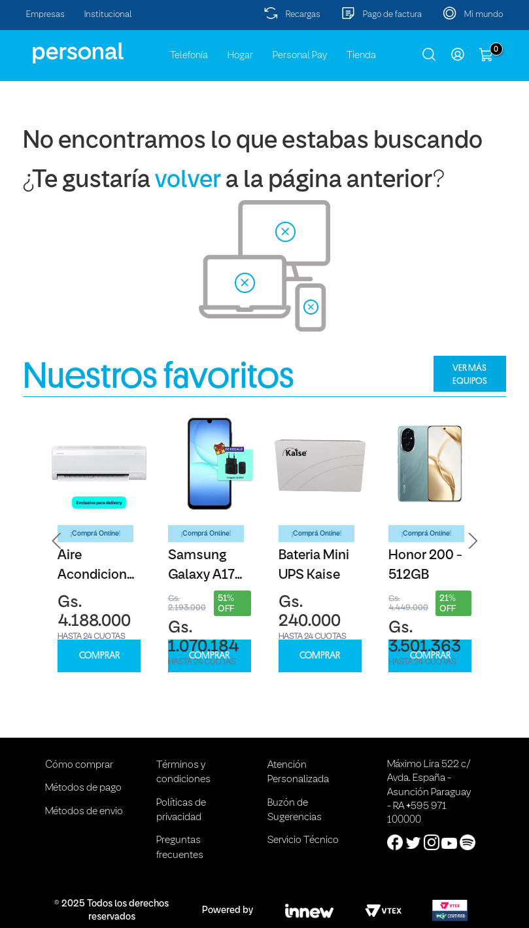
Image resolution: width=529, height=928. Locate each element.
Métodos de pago (83, 788)
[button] (57, 541)
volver (188, 181)
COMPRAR (99, 656)
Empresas (45, 14)
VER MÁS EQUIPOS (469, 374)
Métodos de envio (84, 811)
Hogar (240, 55)
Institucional (108, 14)
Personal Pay (300, 55)
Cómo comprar (79, 765)
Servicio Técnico (303, 840)
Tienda (361, 55)
